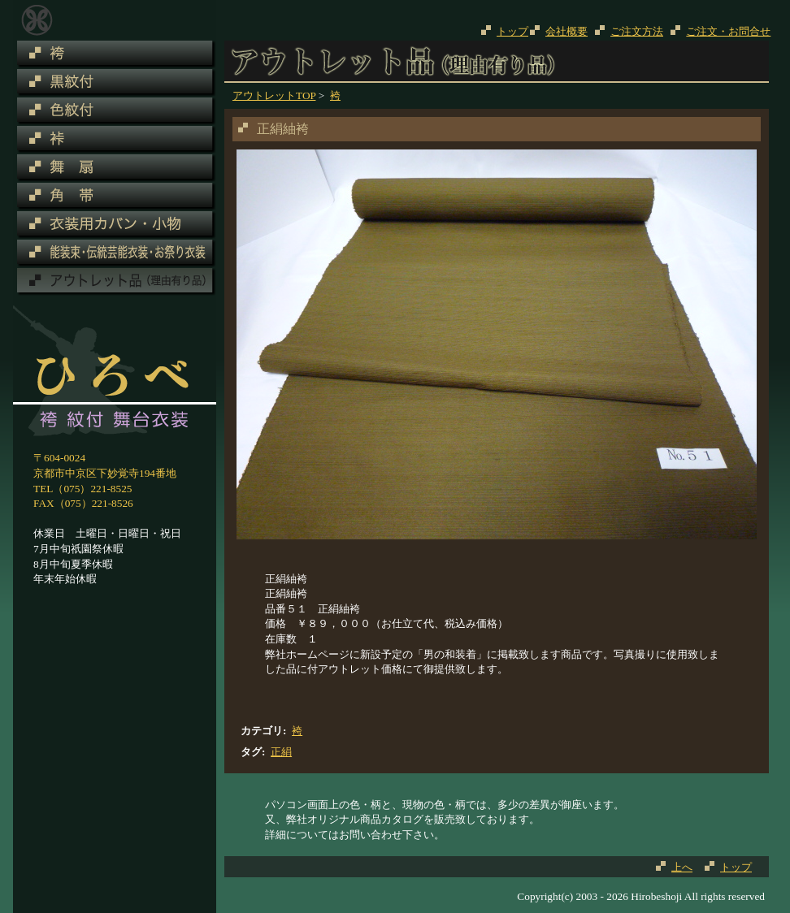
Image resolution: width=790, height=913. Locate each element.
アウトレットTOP (273, 95)
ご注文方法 (636, 31)
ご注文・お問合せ (728, 31)
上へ (681, 867)
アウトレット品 (37, 20)
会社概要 (566, 31)
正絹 (281, 752)
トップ (512, 31)
